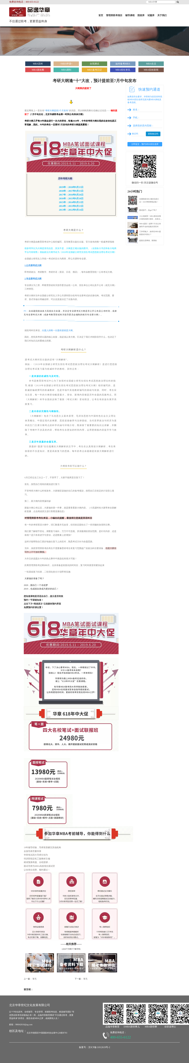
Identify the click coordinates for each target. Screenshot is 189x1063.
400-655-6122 (120, 1037)
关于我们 (162, 15)
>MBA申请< (66, 63)
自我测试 (94, 63)
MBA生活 (151, 63)
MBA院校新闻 (151, 70)
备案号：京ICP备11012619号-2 (94, 1047)
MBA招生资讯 (123, 70)
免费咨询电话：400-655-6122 (24, 2)
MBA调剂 (66, 70)
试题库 (150, 15)
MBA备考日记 (94, 70)
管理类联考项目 (114, 15)
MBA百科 (38, 63)
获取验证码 (153, 134)
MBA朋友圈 (38, 70)
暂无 (35, 979)
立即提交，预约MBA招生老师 (144, 144)
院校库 (141, 15)
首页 (100, 15)
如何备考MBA (123, 63)
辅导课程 (130, 15)
